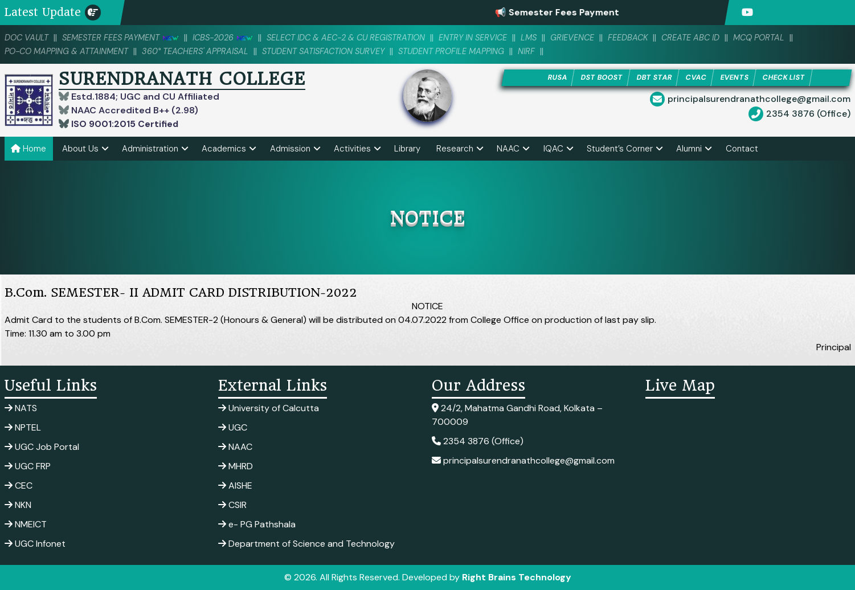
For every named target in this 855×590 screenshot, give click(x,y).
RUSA (553, 78)
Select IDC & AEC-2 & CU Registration (358, 37)
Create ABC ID (714, 37)
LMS (548, 37)
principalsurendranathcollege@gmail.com (759, 99)
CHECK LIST (787, 78)
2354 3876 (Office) (808, 114)
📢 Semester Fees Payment (571, 12)
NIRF (548, 51)
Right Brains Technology (516, 577)
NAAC (508, 148)
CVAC (696, 78)
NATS (21, 408)
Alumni (689, 148)
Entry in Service (490, 37)
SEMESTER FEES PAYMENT (124, 37)
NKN (18, 505)
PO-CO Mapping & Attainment (69, 51)
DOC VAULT (27, 37)
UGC (232, 427)
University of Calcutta (268, 408)
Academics (224, 148)
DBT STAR (654, 78)
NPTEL (23, 427)
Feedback (649, 37)
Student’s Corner (620, 148)
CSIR (232, 505)
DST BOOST (600, 78)
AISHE (235, 485)
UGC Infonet (35, 544)
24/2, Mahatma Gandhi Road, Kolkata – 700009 (517, 415)
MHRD (235, 466)
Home (28, 148)
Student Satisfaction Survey (336, 51)
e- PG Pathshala (257, 524)
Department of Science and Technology (306, 544)
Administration (150, 148)
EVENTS (735, 78)
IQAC (553, 148)
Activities (352, 148)
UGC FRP (28, 466)
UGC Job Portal (42, 447)
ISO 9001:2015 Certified (124, 124)
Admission (290, 148)
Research (454, 148)
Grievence (593, 37)
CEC (18, 485)
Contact (742, 148)
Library (407, 148)
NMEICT (26, 524)
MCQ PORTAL (785, 37)
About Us (80, 148)
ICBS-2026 (230, 37)
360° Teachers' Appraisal (203, 51)
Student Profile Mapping (469, 51)
